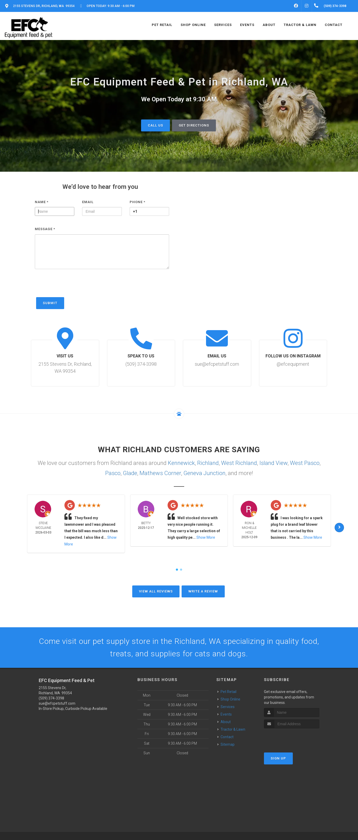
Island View (273, 463)
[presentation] (74, 286)
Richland (208, 463)
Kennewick (181, 463)
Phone (137, 202)
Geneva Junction (204, 473)
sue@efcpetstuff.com (57, 703)
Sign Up (278, 758)
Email (88, 202)
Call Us (155, 125)
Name (42, 202)
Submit (50, 303)
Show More (205, 537)
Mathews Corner (160, 473)
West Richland (239, 463)
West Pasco (305, 463)
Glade (130, 473)
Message (45, 229)
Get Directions (194, 125)
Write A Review (203, 591)
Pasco (113, 473)
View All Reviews (156, 591)
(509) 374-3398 (51, 698)
